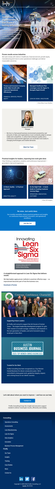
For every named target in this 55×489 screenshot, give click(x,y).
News (6, 469)
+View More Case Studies (44, 103)
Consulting (7, 418)
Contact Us (8, 473)
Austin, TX (26, 486)
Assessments (9, 426)
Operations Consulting (11, 422)
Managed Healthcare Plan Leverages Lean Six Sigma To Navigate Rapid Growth (39, 88)
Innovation (8, 442)
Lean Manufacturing (11, 430)
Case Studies (8, 465)
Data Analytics (9, 438)
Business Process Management (14, 446)
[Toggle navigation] (51, 3)
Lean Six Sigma (9, 434)
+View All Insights (47, 200)
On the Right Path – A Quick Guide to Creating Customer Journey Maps (39, 189)
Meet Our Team (28, 147)
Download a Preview (10, 285)
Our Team (8, 453)
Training (7, 461)
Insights (7, 457)
